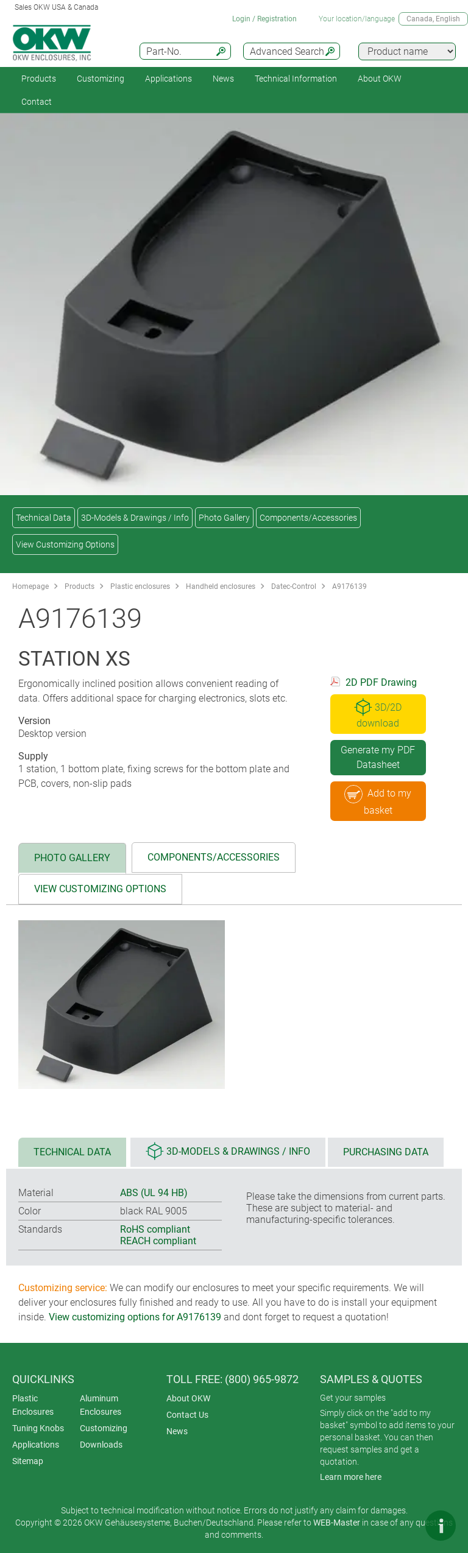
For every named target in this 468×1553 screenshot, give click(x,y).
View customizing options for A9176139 (135, 1317)
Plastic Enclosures (33, 1405)
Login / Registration (264, 19)
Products (38, 78)
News (223, 78)
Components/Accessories (308, 518)
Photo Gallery (224, 518)
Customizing (100, 78)
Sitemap (27, 1461)
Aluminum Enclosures (100, 1405)
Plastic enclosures (140, 586)
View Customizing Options (65, 544)
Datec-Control (293, 586)
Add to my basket (377, 800)
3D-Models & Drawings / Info (135, 518)
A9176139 (349, 586)
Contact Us (187, 1415)
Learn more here (350, 1477)
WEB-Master (336, 1522)
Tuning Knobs (38, 1428)
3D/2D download (378, 713)
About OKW (188, 1398)
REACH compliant (158, 1241)
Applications (168, 78)
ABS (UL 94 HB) (154, 1193)
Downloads (101, 1444)
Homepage (30, 586)
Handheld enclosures (220, 586)
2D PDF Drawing (381, 682)
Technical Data (43, 518)
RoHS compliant (155, 1229)
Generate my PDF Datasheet (378, 757)
